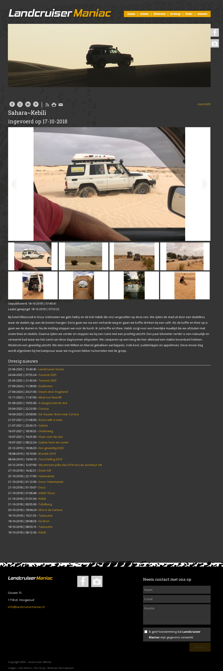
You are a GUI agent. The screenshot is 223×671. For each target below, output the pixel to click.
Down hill (45, 470)
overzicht (204, 104)
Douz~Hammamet (51, 482)
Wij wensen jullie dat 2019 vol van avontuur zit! (70, 465)
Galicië (43, 425)
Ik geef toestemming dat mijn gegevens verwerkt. (174, 634)
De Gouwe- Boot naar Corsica (59, 414)
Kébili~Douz (47, 493)
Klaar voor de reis (51, 437)
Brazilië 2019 (47, 454)
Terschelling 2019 (50, 459)
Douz (42, 487)
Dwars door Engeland (53, 392)
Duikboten (46, 386)
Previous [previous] (14, 184)
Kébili (42, 499)
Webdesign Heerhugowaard (60, 667)
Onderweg (46, 431)
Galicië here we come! (53, 442)
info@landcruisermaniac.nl (26, 607)
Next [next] (204, 184)
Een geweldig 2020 (51, 448)
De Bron (44, 521)
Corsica (44, 409)
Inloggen (12, 667)
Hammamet (46, 476)
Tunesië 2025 (48, 375)
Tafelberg (45, 504)
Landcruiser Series (51, 369)
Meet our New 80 (50, 397)
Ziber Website (25, 667)
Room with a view (50, 420)
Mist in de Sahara (50, 510)
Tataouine (45, 515)
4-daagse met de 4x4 (53, 403)
